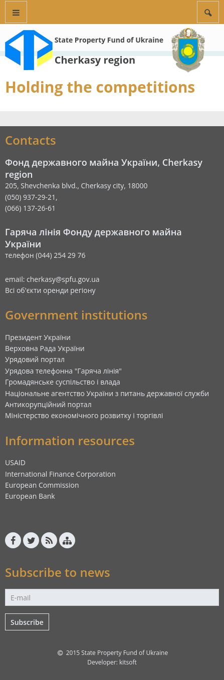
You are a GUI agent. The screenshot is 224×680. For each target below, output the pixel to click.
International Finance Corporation (60, 474)
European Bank (30, 496)
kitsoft (128, 662)
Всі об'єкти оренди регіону (50, 290)
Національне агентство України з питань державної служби (107, 393)
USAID (15, 462)
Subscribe (27, 622)
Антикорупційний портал (48, 404)
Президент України (38, 337)
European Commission (42, 485)
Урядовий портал (35, 359)
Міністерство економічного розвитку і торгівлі (84, 415)
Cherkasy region (95, 60)
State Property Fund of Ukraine (109, 40)
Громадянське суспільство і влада (62, 382)
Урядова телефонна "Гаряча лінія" (63, 371)
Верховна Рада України (45, 348)
